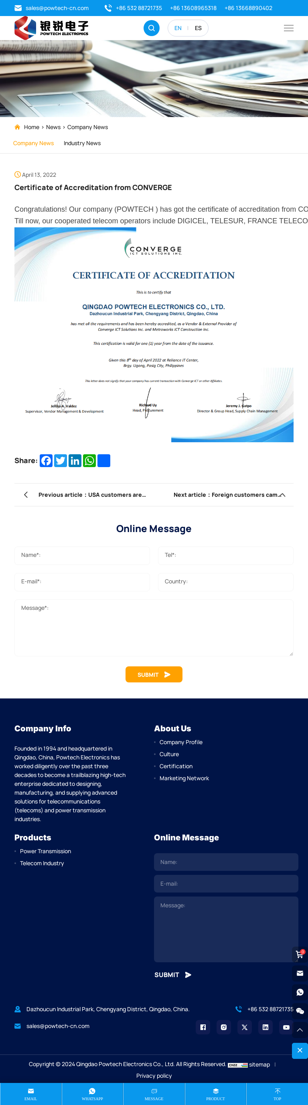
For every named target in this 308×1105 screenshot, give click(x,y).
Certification (176, 766)
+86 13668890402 (248, 8)
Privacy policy (154, 1075)
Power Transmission (45, 851)
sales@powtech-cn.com (51, 8)
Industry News (86, 143)
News (53, 127)
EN (178, 28)
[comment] (226, 929)
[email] (226, 883)
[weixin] (300, 1011)
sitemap (259, 1064)
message (154, 1099)
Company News (87, 127)
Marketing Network (184, 778)
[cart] (300, 955)
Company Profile (181, 742)
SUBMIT (154, 674)
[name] (226, 862)
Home (31, 127)
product (215, 1099)
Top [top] (277, 1099)
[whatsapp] (300, 992)
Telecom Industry (42, 863)
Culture (169, 754)
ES (198, 28)
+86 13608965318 (193, 8)
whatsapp (92, 1099)
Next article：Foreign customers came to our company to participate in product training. (216, 496)
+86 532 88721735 (133, 8)
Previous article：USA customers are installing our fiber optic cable (90, 496)
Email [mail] (30, 1099)
